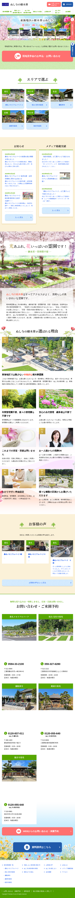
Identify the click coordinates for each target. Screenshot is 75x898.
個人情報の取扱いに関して (42, 891)
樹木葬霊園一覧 (7, 11)
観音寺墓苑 (8, 882)
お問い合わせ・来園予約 (12, 891)
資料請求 (27, 891)
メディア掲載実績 (67, 868)
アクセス (65, 872)
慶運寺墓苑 (8, 879)
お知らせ (65, 865)
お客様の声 (47, 11)
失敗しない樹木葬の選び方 (17, 11)
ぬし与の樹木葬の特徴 (27, 11)
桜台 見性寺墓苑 (10, 872)
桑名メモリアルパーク (12, 868)
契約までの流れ (37, 11)
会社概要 (68, 11)
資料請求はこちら (73, 49)
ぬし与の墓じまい (57, 11)
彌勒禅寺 (7, 875)
